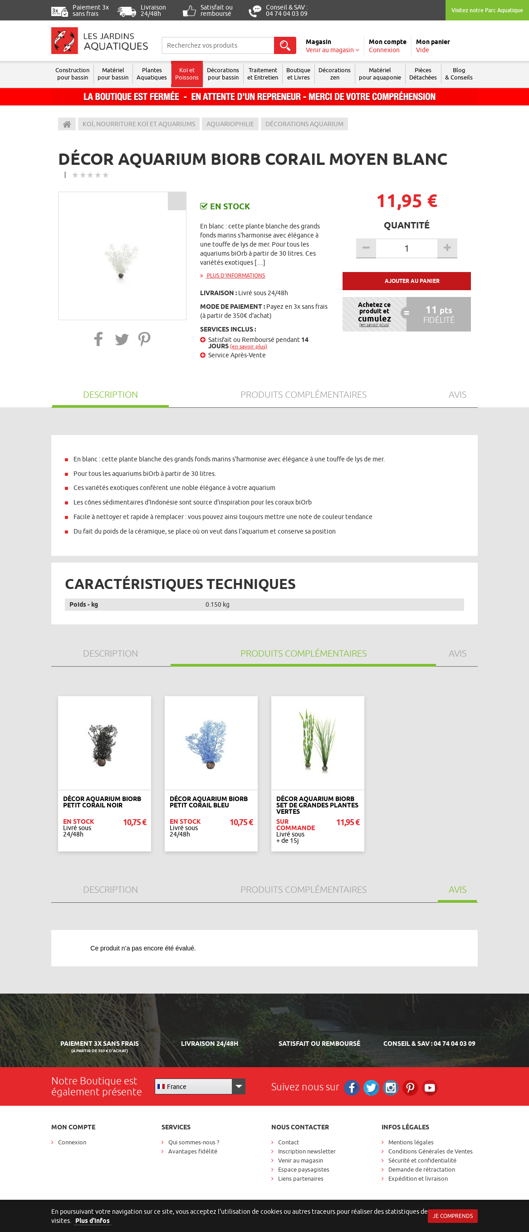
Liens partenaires (300, 1178)
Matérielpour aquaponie (380, 73)
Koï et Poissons (187, 73)
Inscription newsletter (307, 1151)
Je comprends (453, 1216)
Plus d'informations (232, 275)
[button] (98, 339)
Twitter (371, 1088)
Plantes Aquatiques (152, 73)
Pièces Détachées (423, 73)
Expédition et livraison (418, 1178)
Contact (288, 1142)
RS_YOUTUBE (430, 1088)
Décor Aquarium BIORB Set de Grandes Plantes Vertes (317, 805)
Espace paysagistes (303, 1169)
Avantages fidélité (192, 1151)
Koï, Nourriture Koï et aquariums (139, 124)
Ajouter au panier (412, 281)
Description (110, 394)
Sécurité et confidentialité (422, 1160)
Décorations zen (334, 73)
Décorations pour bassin (223, 73)
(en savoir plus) (248, 346)
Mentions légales (411, 1142)
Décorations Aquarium (304, 124)
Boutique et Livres (298, 73)
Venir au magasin (300, 1160)
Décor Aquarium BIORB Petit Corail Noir (102, 802)
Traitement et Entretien (262, 73)
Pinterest (410, 1088)
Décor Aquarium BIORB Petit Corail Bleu (209, 802)
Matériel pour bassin (113, 73)
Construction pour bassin (72, 73)
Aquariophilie (230, 124)
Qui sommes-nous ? (193, 1142)
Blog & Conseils (459, 73)
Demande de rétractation (421, 1169)
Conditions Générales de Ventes (430, 1151)
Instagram (391, 1088)
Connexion (72, 1142)
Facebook (352, 1088)
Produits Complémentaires (303, 394)
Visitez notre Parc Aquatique (487, 10)
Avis (457, 394)
